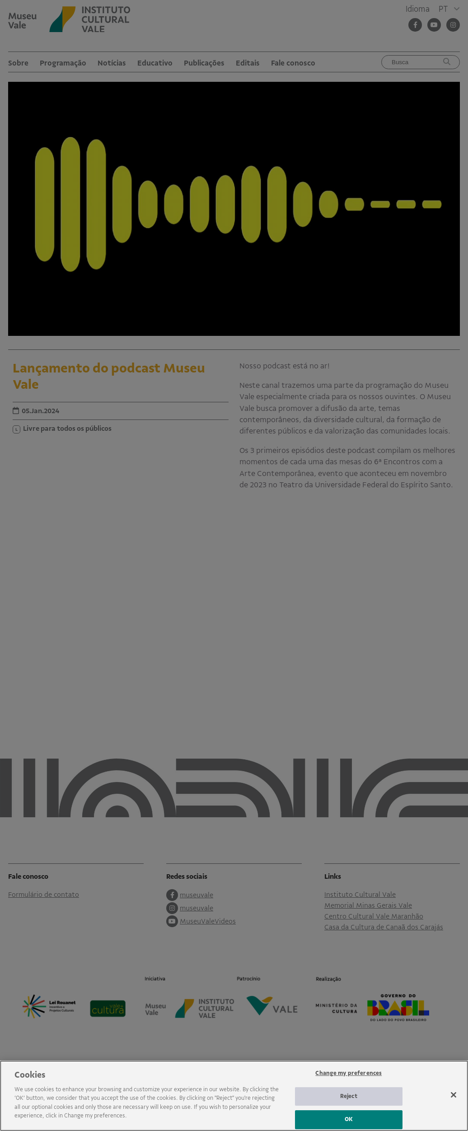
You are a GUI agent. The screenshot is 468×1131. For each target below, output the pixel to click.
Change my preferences (348, 1073)
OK (349, 1119)
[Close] (453, 1095)
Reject (348, 1096)
